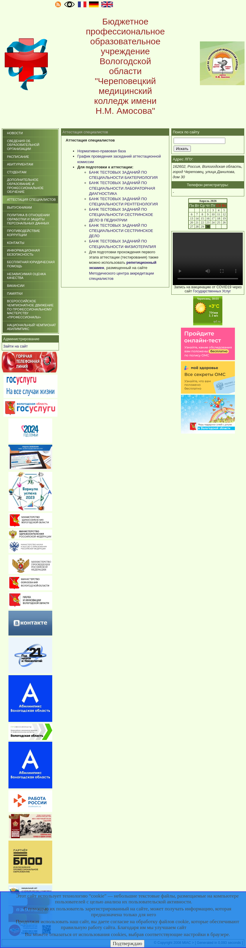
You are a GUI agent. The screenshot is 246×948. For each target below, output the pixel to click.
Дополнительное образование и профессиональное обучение (25, 185)
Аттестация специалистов (31, 199)
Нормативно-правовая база (101, 151)
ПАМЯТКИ (14, 293)
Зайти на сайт (15, 346)
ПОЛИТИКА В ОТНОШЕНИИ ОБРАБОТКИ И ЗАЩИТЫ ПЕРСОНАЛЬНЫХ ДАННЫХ (28, 219)
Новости (15, 133)
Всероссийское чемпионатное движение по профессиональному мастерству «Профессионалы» (30, 309)
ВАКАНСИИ (16, 285)
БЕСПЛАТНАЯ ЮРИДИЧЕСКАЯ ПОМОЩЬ (31, 264)
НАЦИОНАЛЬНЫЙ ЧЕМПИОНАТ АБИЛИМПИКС (31, 327)
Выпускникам (19, 207)
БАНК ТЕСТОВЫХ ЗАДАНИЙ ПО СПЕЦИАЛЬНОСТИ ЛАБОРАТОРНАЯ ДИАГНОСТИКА (122, 188)
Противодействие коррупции (23, 233)
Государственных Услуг (212, 291)
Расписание (18, 156)
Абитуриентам (20, 164)
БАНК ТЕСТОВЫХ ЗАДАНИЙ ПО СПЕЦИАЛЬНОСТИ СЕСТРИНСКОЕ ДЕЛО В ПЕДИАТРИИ (121, 214)
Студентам (16, 172)
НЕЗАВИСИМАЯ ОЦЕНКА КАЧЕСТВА (26, 276)
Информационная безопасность (23, 252)
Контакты (15, 243)
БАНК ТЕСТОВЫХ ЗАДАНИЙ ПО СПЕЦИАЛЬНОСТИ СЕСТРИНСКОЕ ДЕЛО (121, 230)
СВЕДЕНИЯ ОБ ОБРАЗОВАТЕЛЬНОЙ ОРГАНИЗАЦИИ (23, 145)
